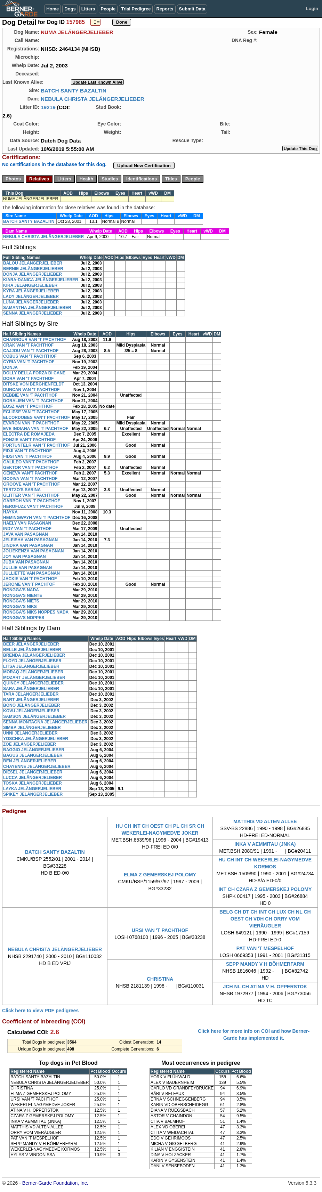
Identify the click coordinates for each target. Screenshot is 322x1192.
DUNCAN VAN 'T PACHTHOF (31, 389)
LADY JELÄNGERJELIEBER (31, 296)
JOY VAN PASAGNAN (24, 556)
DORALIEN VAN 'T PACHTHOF (33, 400)
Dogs (70, 8)
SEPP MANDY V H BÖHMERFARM (265, 964)
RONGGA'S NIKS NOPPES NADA (36, 612)
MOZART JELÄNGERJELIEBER (34, 677)
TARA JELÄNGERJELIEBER (30, 694)
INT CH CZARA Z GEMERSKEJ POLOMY (265, 889)
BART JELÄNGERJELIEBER (31, 699)
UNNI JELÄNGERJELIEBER (30, 733)
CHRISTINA (160, 979)
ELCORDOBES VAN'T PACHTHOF (36, 417)
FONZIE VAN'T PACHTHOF (29, 439)
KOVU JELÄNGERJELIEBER (31, 710)
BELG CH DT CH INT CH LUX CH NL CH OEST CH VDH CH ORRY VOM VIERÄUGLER (265, 919)
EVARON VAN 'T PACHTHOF (31, 423)
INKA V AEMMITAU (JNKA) (265, 844)
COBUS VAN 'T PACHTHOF (30, 356)
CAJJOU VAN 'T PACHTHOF (30, 350)
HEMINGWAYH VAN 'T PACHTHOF (36, 517)
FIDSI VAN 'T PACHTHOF (27, 456)
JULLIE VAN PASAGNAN (27, 567)
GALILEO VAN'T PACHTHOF (31, 462)
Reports (164, 8)
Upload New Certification (144, 165)
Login (312, 8)
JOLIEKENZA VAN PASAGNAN (33, 551)
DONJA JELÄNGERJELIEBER (32, 274)
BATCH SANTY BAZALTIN (73, 91)
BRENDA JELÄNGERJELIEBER (34, 655)
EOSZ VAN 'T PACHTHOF (28, 406)
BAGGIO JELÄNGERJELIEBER (33, 749)
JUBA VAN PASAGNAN (26, 562)
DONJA (10, 367)
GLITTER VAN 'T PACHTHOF (31, 495)
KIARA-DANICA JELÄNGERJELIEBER (40, 279)
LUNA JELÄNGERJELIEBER (31, 302)
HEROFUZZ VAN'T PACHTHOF (33, 506)
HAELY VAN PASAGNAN (27, 523)
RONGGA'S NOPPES (23, 617)
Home (52, 8)
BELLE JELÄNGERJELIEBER (32, 649)
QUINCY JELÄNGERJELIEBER (33, 683)
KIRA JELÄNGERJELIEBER (30, 285)
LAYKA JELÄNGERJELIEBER (32, 788)
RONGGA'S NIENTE (22, 595)
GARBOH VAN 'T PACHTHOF (31, 500)
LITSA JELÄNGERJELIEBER (31, 666)
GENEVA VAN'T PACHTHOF (30, 473)
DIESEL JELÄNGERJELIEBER (32, 772)
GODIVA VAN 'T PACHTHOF (30, 478)
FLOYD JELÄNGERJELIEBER (32, 660)
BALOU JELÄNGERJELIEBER (32, 263)
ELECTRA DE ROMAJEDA (29, 434)
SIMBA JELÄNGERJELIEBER (32, 727)
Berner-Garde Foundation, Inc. (55, 1183)
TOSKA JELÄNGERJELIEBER (32, 783)
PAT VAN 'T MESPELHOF (265, 948)
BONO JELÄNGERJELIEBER (31, 705)
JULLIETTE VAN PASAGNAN (31, 573)
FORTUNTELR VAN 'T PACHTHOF (36, 445)
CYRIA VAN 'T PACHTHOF (28, 361)
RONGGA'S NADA (21, 589)
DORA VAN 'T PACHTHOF (28, 378)
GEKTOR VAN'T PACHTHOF (30, 467)
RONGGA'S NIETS (21, 601)
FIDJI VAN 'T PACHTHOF (27, 450)
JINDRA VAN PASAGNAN (28, 545)
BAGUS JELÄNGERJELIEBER (33, 755)
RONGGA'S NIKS (20, 606)
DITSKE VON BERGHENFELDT (33, 384)
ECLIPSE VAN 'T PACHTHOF (31, 412)
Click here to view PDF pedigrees (40, 1010)
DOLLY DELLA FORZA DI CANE (34, 373)
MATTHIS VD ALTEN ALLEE (265, 821)
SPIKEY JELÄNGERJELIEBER (33, 794)
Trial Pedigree (136, 8)
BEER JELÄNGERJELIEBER (31, 644)
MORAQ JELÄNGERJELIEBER (33, 672)
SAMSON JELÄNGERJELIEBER (34, 716)
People (108, 8)
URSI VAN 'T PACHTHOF (160, 930)
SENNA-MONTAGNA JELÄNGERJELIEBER (45, 722)
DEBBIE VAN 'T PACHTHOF (30, 395)
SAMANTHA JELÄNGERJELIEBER (37, 307)
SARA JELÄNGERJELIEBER (31, 688)
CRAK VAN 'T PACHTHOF (28, 345)
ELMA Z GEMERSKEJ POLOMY (160, 874)
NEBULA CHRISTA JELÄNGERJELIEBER (92, 99)
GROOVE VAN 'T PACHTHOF (31, 484)
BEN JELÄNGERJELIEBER (29, 761)
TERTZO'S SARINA (22, 489)
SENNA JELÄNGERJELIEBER (32, 313)
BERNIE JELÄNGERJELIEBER (33, 268)
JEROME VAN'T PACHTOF (29, 584)
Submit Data (192, 8)
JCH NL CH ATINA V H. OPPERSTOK (265, 986)
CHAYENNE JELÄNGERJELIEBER (37, 766)
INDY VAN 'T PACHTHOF (27, 528)
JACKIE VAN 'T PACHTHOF (30, 578)
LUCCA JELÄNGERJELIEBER (32, 777)
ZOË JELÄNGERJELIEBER (29, 744)
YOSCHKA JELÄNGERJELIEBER (35, 738)
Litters (88, 8)
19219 (48, 107)
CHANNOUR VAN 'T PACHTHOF (34, 339)
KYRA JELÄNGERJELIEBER (31, 291)
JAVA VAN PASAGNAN (25, 534)
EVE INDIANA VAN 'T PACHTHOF (35, 428)
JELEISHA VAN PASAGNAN (30, 539)
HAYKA (10, 512)
